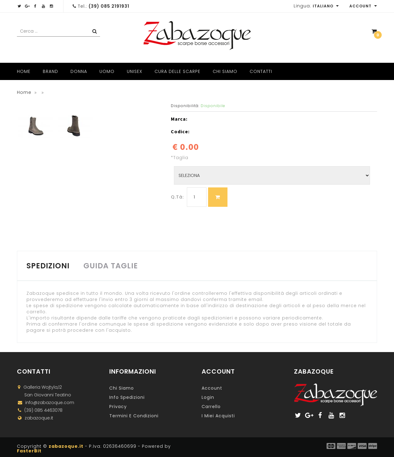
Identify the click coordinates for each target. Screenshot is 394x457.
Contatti (261, 71)
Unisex (134, 71)
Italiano (326, 6)
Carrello (211, 406)
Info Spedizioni (127, 397)
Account (363, 6)
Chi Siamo (225, 71)
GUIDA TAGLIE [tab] (110, 266)
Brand (50, 71)
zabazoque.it (66, 446)
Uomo (107, 71)
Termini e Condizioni (134, 416)
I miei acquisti (218, 416)
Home (23, 71)
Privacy (118, 406)
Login (208, 397)
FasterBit (29, 451)
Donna (78, 71)
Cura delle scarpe (177, 71)
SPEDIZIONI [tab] (48, 266)
